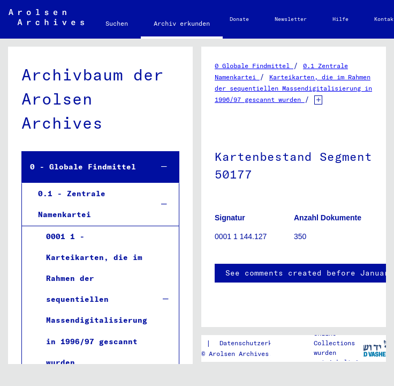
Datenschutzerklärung (256, 343)
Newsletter (291, 19)
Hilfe (340, 19)
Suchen (116, 23)
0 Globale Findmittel (254, 66)
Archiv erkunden (182, 23)
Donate (239, 19)
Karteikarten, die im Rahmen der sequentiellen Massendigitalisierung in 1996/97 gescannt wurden (293, 88)
